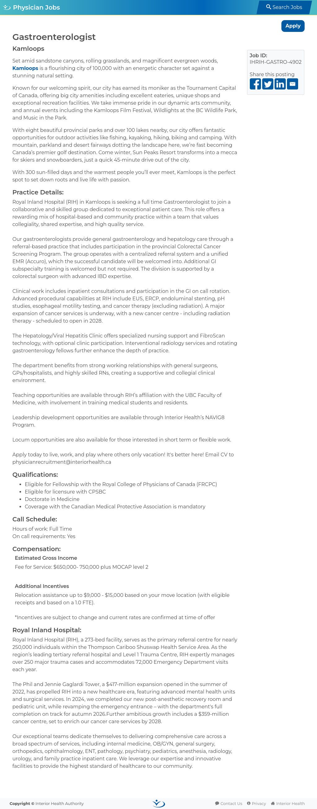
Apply (293, 26)
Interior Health (290, 803)
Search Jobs (287, 7)
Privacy (259, 803)
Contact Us (231, 803)
